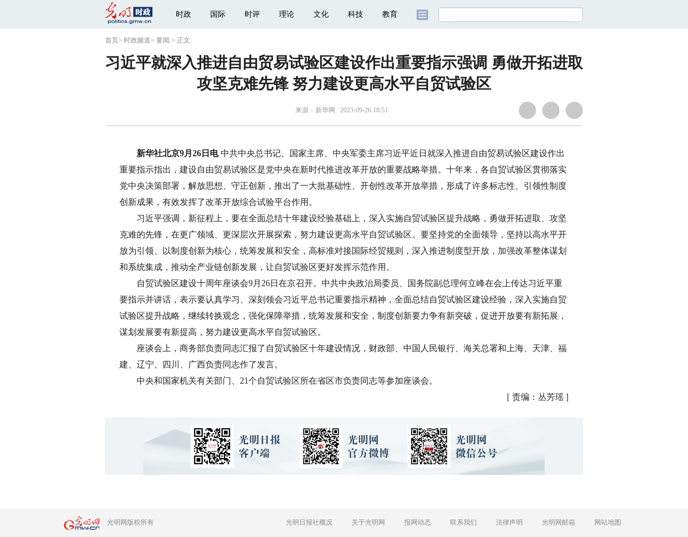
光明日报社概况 (309, 522)
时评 (252, 14)
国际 (218, 14)
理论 (286, 14)
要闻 (163, 40)
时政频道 (137, 40)
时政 (183, 14)
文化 (321, 14)
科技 (355, 14)
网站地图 (607, 522)
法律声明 (509, 522)
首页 (111, 40)
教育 (390, 14)
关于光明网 (368, 522)
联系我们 (463, 522)
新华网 (325, 110)
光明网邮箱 (558, 522)
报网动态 (417, 522)
